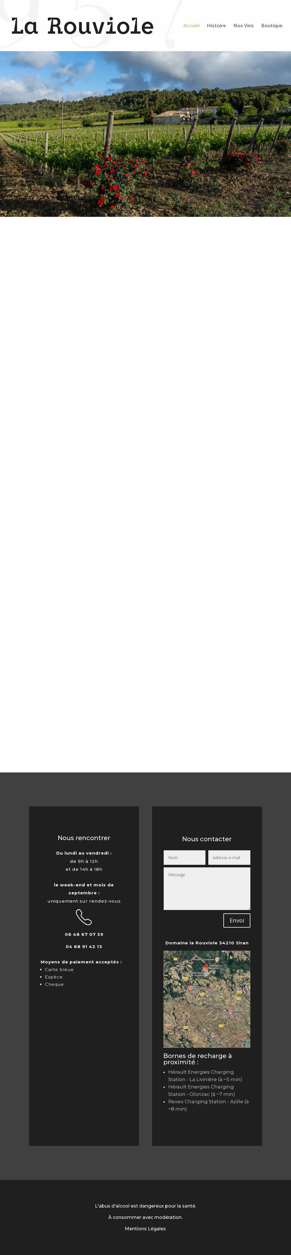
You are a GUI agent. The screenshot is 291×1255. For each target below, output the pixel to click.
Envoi (237, 920)
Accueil (191, 26)
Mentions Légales (145, 1228)
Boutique (271, 26)
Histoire (216, 26)
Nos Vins (243, 26)
